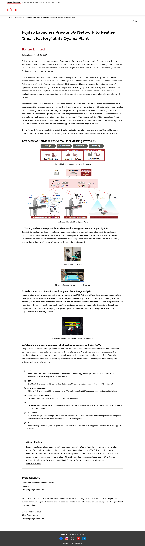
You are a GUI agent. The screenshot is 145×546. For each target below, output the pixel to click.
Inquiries (25, 486)
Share (136, 21)
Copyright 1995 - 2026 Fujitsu (72, 543)
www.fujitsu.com (33, 464)
